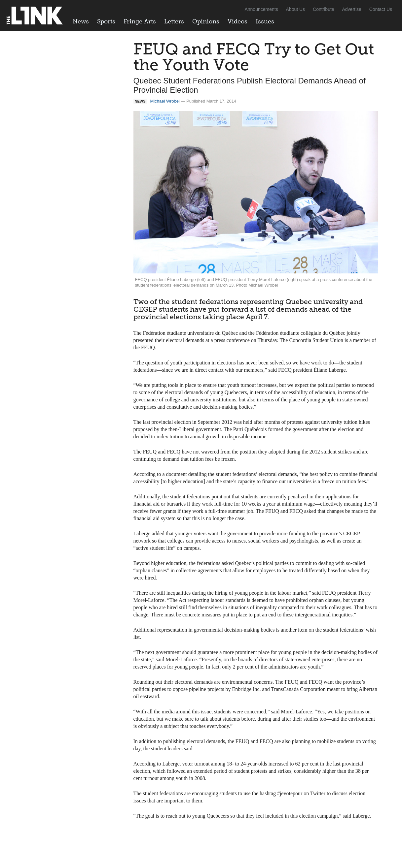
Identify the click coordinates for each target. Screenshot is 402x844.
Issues (265, 21)
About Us (295, 9)
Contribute (323, 9)
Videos (237, 21)
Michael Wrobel (165, 101)
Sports (106, 21)
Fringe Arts (140, 21)
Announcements (261, 9)
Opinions (205, 21)
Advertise (351, 9)
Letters (174, 21)
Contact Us (380, 9)
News (81, 21)
